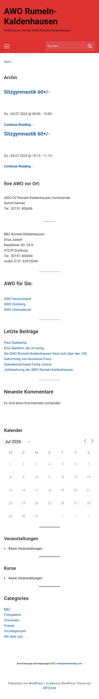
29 (10, 516)
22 (10, 503)
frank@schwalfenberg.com (69, 663)
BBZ (7, 609)
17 (36, 490)
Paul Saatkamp (15, 343)
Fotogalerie (12, 615)
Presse (9, 626)
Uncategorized (15, 631)
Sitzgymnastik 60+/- (27, 92)
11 (49, 477)
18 (49, 490)
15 (10, 490)
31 (36, 516)
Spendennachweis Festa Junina (28, 364)
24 (36, 503)
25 (49, 503)
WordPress (36, 683)
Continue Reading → (19, 125)
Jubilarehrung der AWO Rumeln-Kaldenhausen (38, 370)
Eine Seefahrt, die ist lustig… (25, 348)
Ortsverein (11, 620)
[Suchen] (66, 46)
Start (7, 61)
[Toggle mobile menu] (7, 46)
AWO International (17, 310)
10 (36, 477)
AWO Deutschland (17, 299)
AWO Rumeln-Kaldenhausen (31, 16)
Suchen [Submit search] (90, 46)
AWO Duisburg (15, 304)
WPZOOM (49, 688)
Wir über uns (13, 637)
